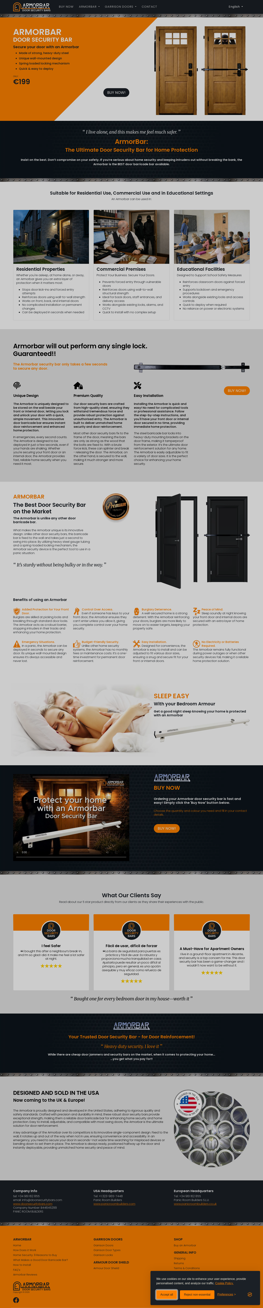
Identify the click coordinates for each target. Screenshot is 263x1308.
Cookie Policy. (224, 1283)
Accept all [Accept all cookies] (166, 1294)
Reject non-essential (197, 1294)
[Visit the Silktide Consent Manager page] (249, 1294)
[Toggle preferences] (226, 1294)
